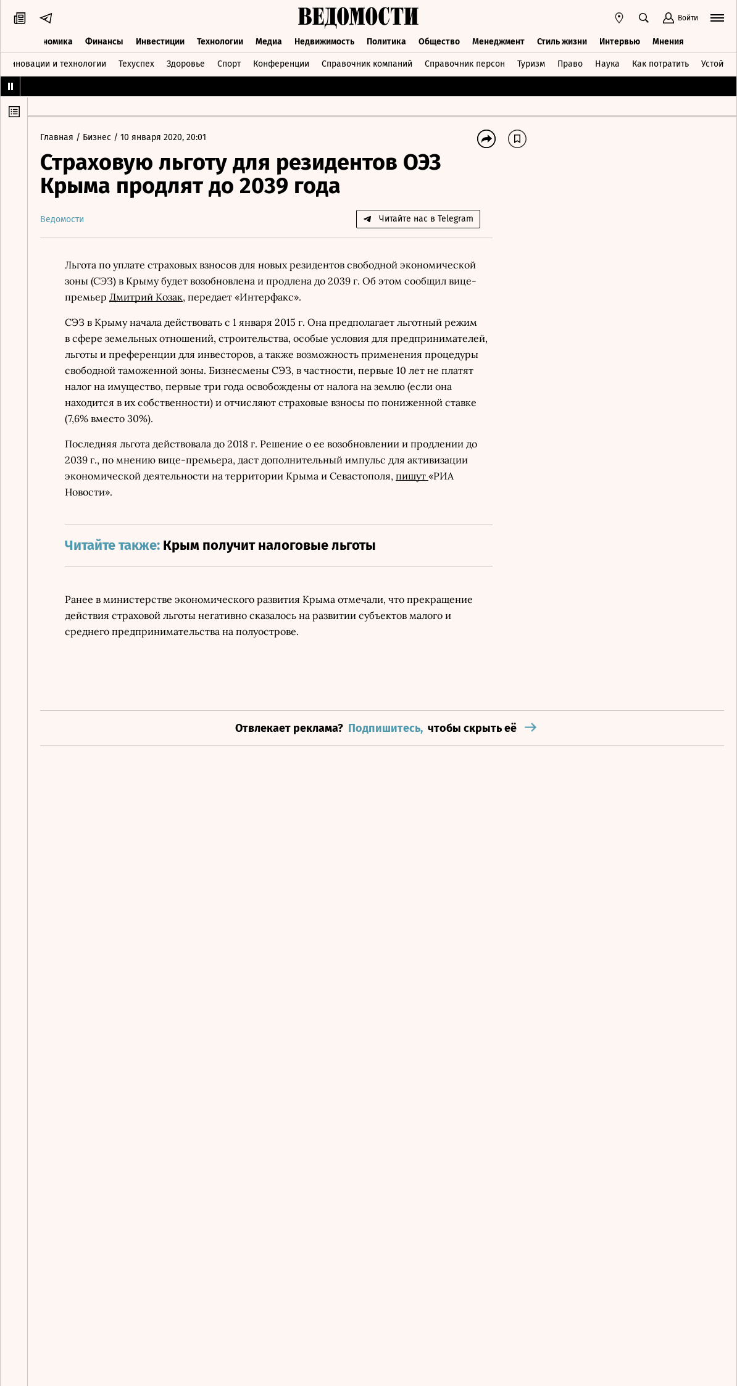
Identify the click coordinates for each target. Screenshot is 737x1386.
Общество (439, 41)
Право (570, 64)
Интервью (619, 41)
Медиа (269, 41)
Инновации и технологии (55, 64)
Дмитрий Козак (146, 297)
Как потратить (660, 64)
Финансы (104, 41)
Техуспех (136, 64)
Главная (58, 137)
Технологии (220, 41)
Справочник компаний (367, 64)
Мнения (668, 41)
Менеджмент (498, 41)
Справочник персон (465, 64)
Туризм (531, 64)
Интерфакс (266, 297)
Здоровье (186, 64)
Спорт (229, 64)
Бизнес (98, 137)
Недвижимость (324, 41)
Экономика (50, 41)
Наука (607, 64)
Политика (386, 41)
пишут (412, 476)
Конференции (281, 64)
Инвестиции (160, 41)
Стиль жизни (562, 41)
